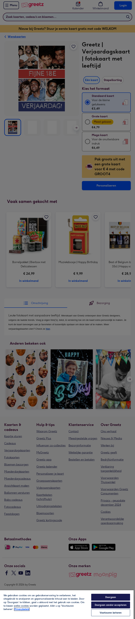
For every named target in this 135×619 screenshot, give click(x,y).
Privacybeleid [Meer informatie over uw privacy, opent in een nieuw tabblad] (21, 609)
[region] (67, 604)
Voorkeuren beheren (111, 612)
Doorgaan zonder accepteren (111, 605)
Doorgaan (110, 597)
